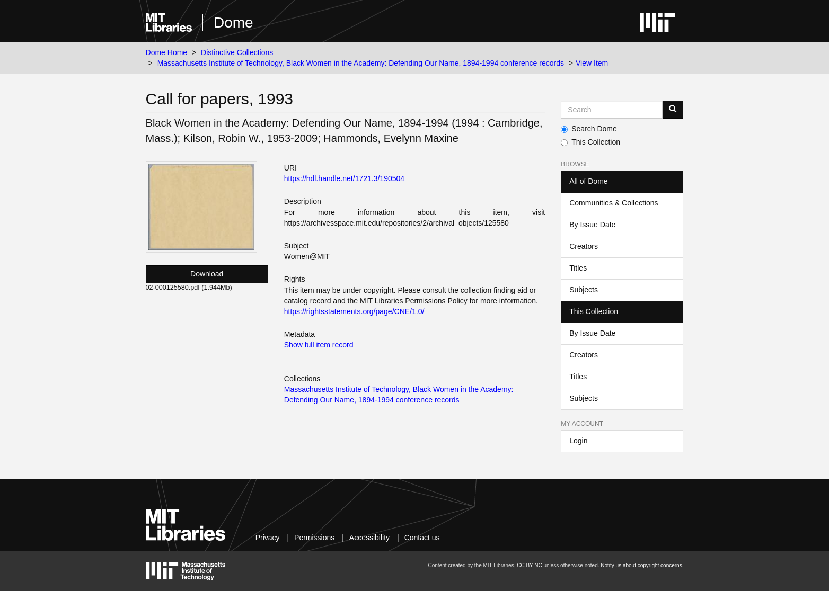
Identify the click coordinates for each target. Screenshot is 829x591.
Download (206, 274)
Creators (583, 246)
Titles (578, 268)
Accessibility (369, 537)
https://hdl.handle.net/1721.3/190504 (344, 178)
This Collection (590, 142)
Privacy (267, 537)
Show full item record (319, 345)
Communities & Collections (613, 203)
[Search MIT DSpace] (612, 110)
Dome (233, 22)
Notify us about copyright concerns (641, 565)
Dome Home (167, 52)
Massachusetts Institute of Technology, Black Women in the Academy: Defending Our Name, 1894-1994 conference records (360, 63)
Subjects (583, 289)
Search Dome (589, 128)
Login (578, 440)
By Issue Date (592, 224)
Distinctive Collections (237, 52)
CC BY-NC (529, 565)
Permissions (314, 537)
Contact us (422, 537)
